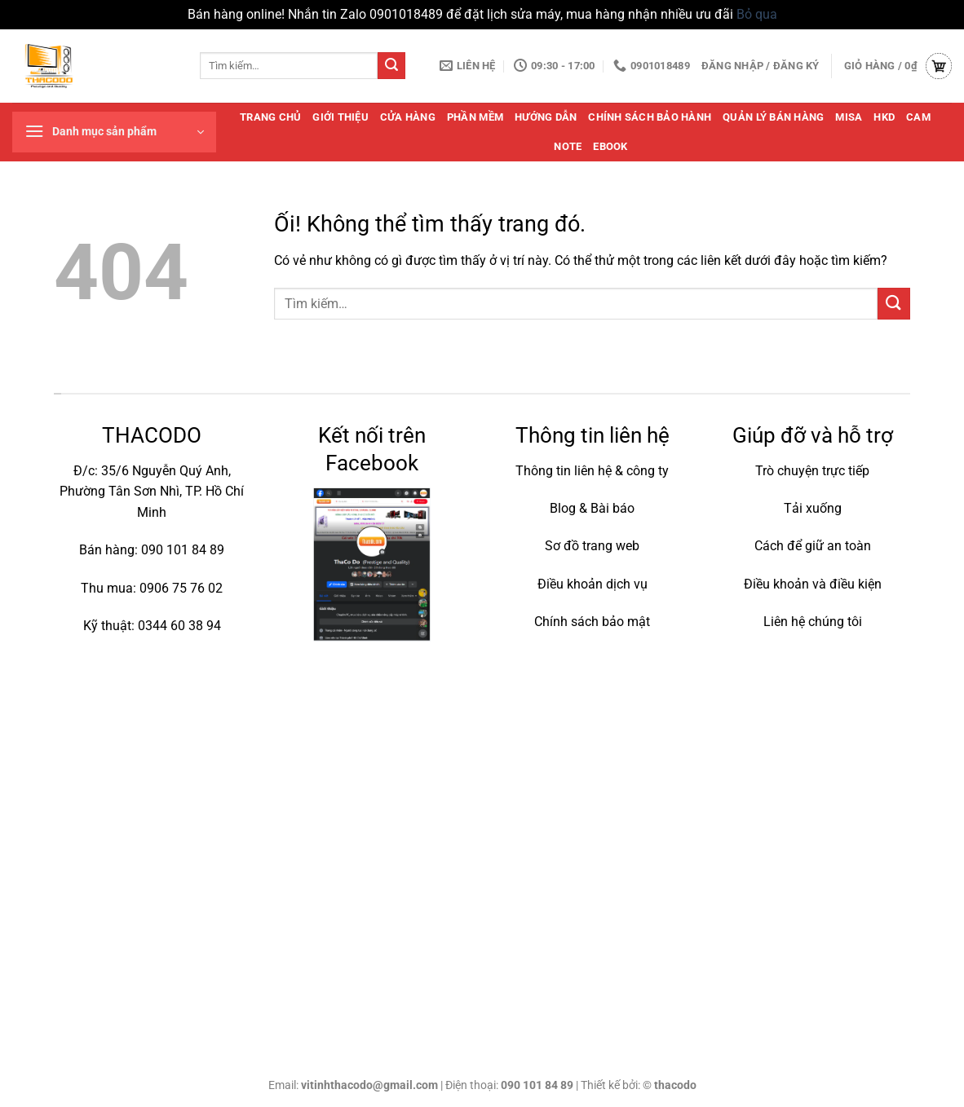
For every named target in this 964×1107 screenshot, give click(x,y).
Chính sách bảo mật (592, 621)
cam (918, 117)
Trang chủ (270, 117)
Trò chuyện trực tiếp (812, 471)
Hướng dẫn (546, 117)
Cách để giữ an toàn (812, 546)
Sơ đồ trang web (592, 546)
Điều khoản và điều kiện (813, 584)
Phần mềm (475, 117)
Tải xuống (813, 508)
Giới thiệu (340, 117)
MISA (848, 117)
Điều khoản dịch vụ (592, 584)
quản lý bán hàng (773, 117)
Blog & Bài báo (592, 508)
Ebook (610, 146)
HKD (884, 117)
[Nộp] (391, 66)
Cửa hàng (408, 117)
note (567, 146)
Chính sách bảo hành (649, 117)
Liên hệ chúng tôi (812, 621)
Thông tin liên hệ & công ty (592, 471)
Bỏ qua (756, 14)
